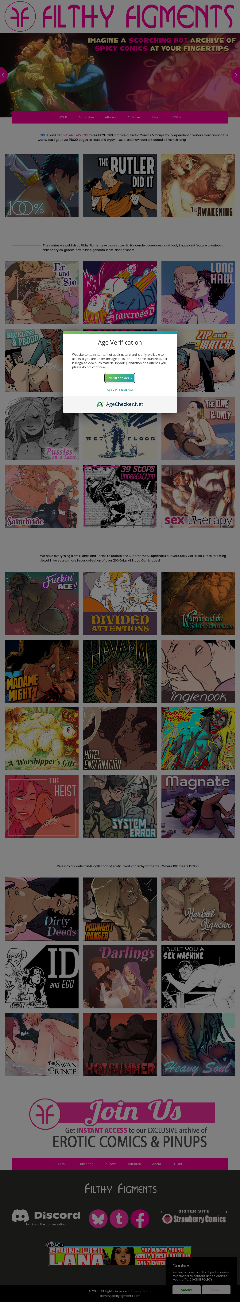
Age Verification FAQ (120, 389)
